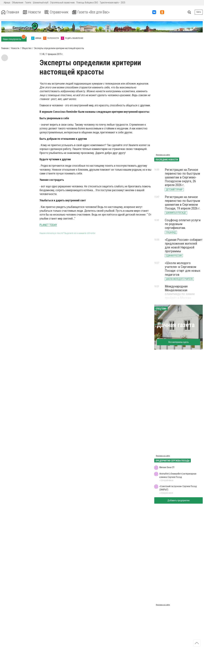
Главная (10, 12)
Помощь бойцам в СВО (87, 2)
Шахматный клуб (40, 2)
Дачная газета (176, 325)
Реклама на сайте (163, 155)
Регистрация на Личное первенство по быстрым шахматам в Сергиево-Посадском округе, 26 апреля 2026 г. (182, 177)
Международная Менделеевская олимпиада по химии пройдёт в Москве (180, 292)
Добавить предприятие (179, 500)
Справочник (56, 12)
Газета (28, 2)
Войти (199, 12)
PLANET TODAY (48, 225)
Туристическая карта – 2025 (112, 2)
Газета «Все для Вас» (90, 12)
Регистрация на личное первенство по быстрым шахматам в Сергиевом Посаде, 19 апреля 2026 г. (182, 202)
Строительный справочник (62, 2)
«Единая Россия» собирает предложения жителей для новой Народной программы (184, 245)
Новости (32, 12)
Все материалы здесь (178, 342)
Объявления (17, 2)
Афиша (7, 2)
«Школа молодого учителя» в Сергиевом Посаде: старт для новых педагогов (182, 268)
